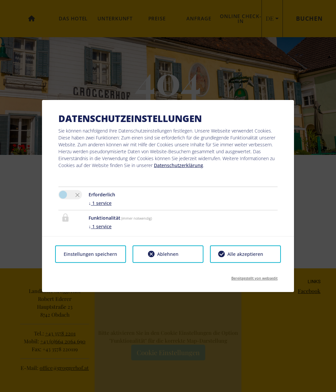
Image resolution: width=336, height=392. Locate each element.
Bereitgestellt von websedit (254, 276)
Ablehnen (167, 254)
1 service (100, 203)
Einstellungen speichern (90, 254)
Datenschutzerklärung (178, 165)
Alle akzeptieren (245, 254)
